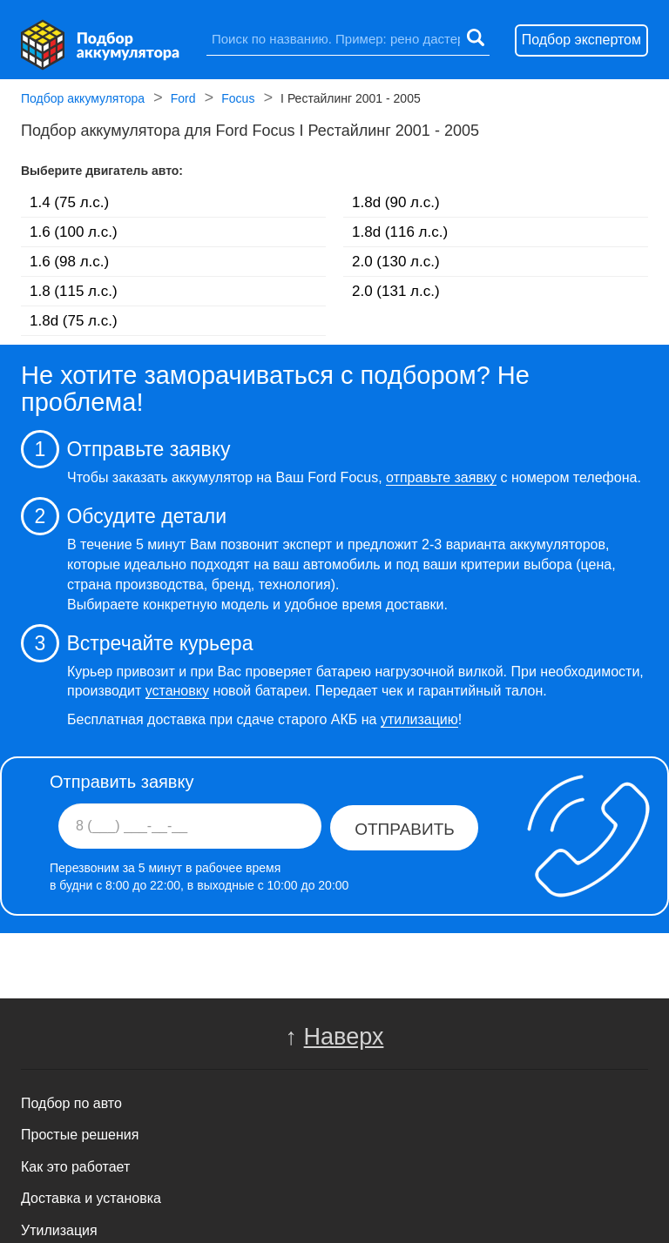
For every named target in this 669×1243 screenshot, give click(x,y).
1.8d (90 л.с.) (396, 202)
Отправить (405, 829)
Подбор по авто (71, 1103)
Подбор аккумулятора (83, 100)
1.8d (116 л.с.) (400, 232)
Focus (237, 100)
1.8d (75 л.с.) (74, 320)
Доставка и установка (91, 1198)
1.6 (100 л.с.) (74, 232)
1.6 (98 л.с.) (69, 261)
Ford (183, 100)
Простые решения (80, 1134)
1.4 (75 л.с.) (69, 202)
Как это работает (75, 1166)
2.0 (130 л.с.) (396, 261)
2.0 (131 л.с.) (396, 291)
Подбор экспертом (581, 39)
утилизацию (419, 719)
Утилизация (59, 1230)
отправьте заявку (441, 477)
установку (177, 690)
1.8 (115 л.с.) (74, 291)
